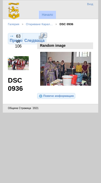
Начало (47, 15)
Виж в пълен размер (42, 35)
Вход (90, 4)
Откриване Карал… (39, 24)
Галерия (13, 24)
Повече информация (56, 96)
